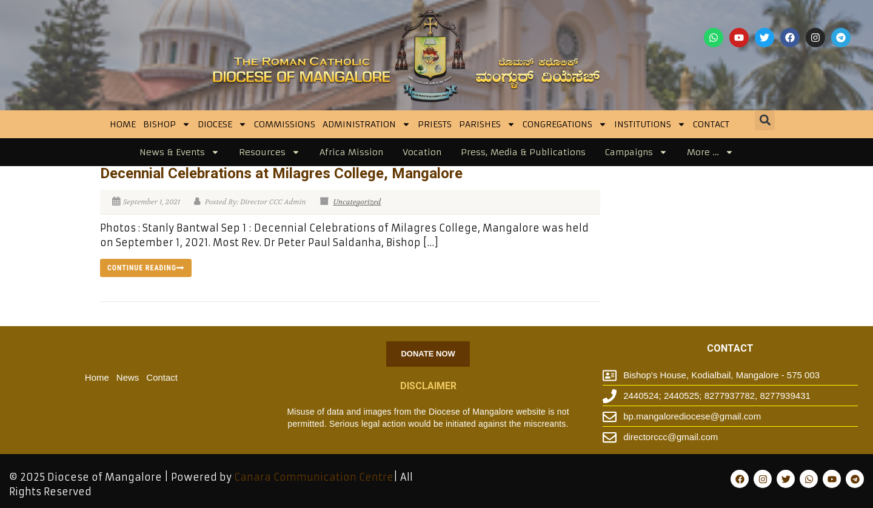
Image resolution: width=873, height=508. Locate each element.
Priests (435, 124)
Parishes (487, 124)
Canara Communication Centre (313, 477)
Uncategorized (357, 202)
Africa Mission (351, 152)
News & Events (179, 152)
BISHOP (166, 124)
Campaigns (636, 152)
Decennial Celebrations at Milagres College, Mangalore (281, 173)
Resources (269, 152)
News (127, 377)
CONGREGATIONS (565, 124)
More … (710, 152)
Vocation (422, 152)
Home (123, 124)
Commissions (284, 124)
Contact (711, 124)
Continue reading (145, 268)
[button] (765, 120)
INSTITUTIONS (650, 124)
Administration (366, 124)
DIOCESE (222, 124)
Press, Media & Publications (523, 152)
